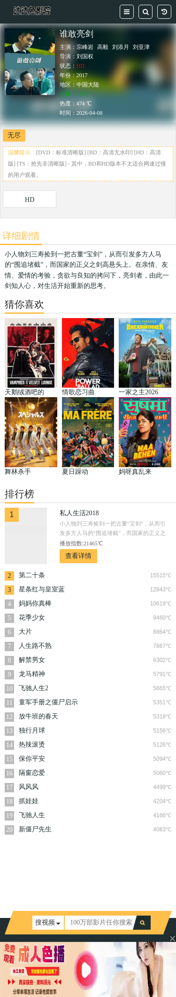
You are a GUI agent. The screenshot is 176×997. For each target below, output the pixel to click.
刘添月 (120, 47)
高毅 (102, 47)
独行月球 (32, 730)
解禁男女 (32, 659)
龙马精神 (32, 674)
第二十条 (32, 575)
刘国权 (85, 56)
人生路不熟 (35, 645)
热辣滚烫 (32, 744)
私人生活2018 (79, 513)
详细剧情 (21, 236)
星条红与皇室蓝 (42, 589)
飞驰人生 (32, 815)
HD (29, 199)
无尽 (14, 135)
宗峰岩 (85, 47)
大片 (25, 631)
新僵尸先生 (35, 829)
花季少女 (32, 617)
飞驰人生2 (33, 688)
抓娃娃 (28, 801)
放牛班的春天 (38, 716)
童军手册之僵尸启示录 (48, 703)
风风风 (28, 786)
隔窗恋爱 (32, 772)
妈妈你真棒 (35, 603)
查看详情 (78, 555)
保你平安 (32, 758)
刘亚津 (141, 47)
